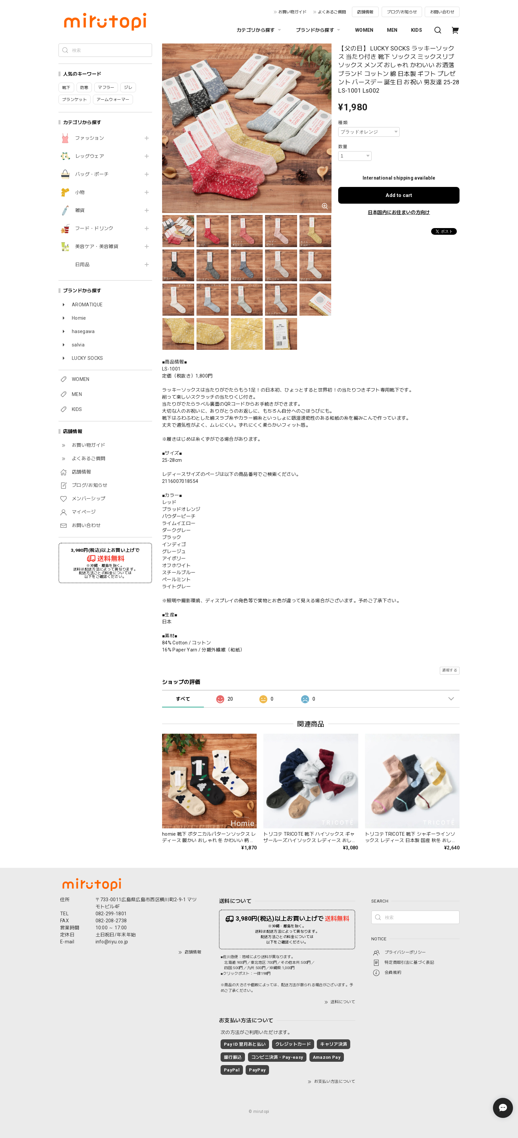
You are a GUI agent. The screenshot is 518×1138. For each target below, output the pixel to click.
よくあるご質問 (332, 12)
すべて (183, 699)
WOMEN (364, 30)
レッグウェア (89, 156)
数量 (342, 146)
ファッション (89, 138)
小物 (80, 192)
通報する (449, 670)
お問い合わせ (442, 12)
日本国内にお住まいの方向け (399, 212)
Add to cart (399, 195)
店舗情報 (365, 12)
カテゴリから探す (260, 30)
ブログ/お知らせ (402, 12)
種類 (342, 122)
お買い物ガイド (292, 12)
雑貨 (80, 210)
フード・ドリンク (94, 228)
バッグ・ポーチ (92, 174)
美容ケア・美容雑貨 (96, 246)
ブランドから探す (319, 30)
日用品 (82, 264)
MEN (392, 30)
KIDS (416, 30)
